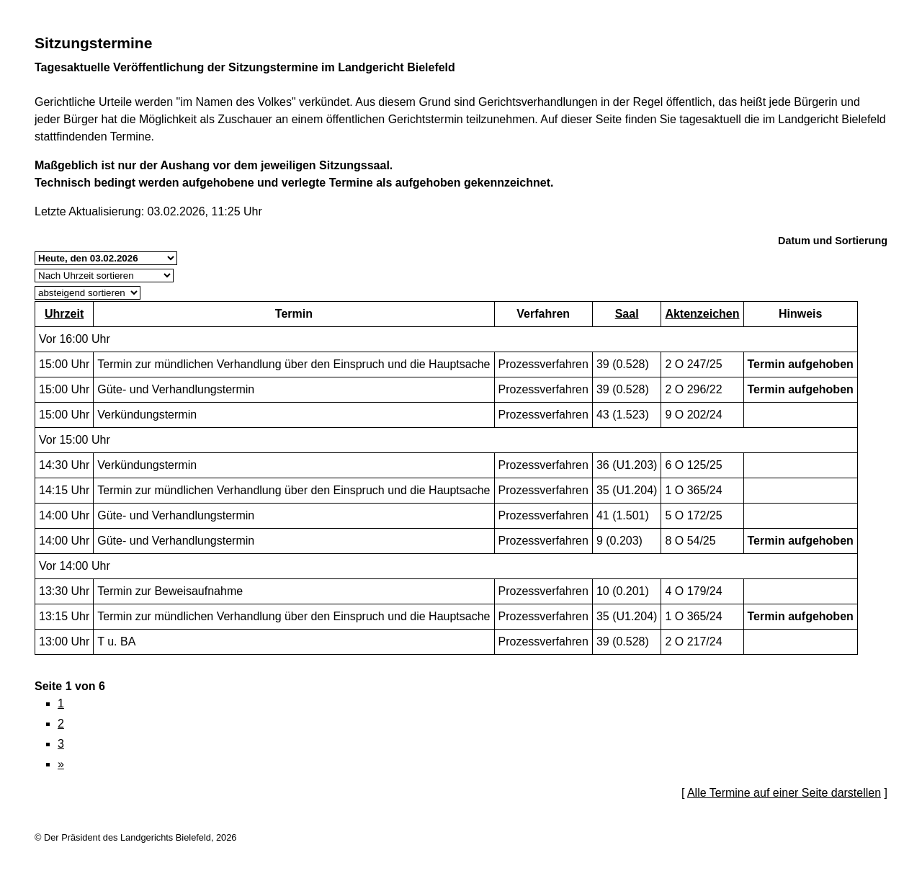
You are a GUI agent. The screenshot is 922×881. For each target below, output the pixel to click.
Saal (627, 314)
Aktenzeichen (702, 314)
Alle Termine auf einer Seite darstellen (784, 793)
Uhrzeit (64, 314)
